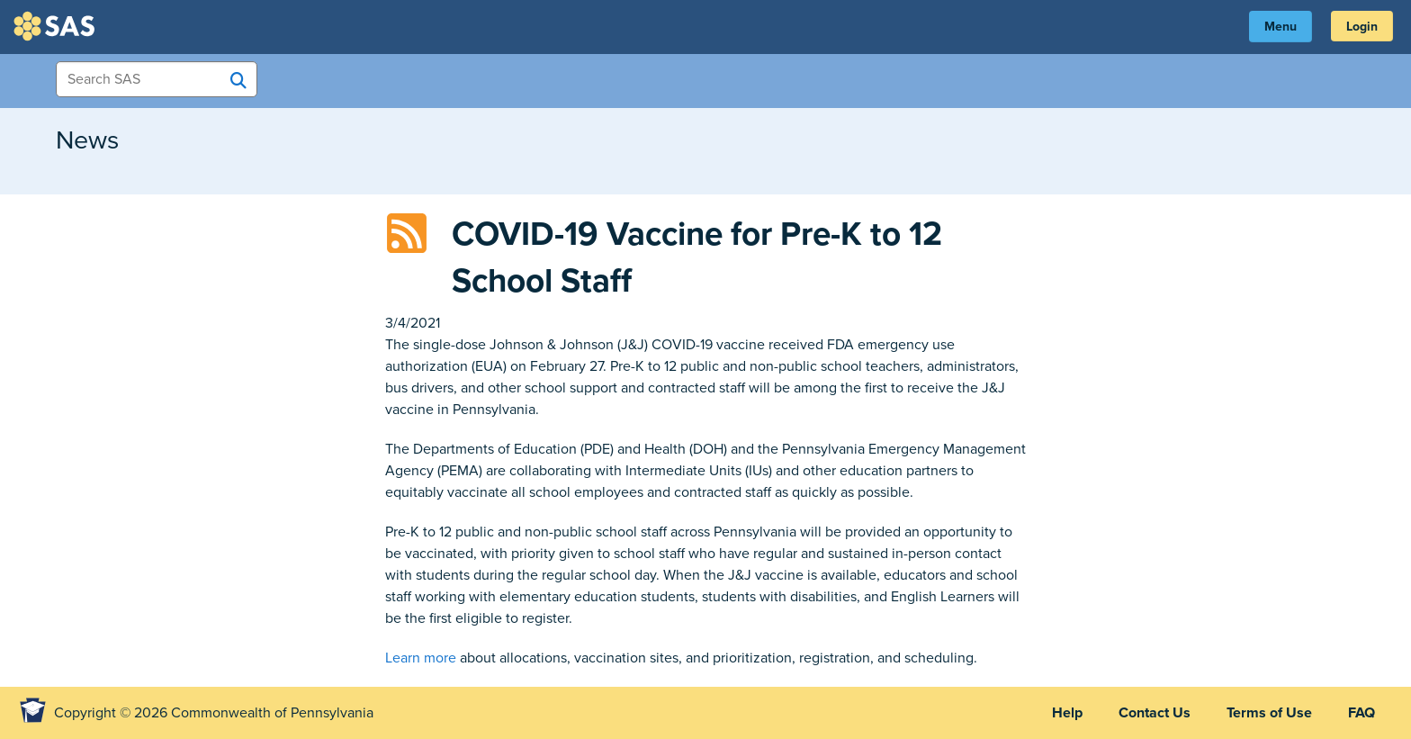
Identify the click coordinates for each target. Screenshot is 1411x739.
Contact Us (1155, 713)
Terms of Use (1269, 713)
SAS (56, 26)
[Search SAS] (238, 80)
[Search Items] (156, 79)
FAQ (1361, 713)
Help (1067, 713)
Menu (1280, 26)
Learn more (420, 658)
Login (1362, 26)
